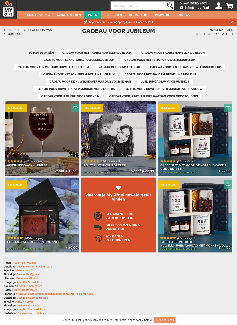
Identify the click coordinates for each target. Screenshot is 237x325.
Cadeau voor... (38, 15)
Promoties (163, 15)
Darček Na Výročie (28, 274)
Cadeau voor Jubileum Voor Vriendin (70, 96)
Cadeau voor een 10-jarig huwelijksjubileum (79, 60)
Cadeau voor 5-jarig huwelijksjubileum (173, 52)
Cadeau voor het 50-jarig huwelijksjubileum (160, 74)
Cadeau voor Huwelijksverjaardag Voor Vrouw (163, 89)
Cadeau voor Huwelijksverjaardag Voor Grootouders (153, 96)
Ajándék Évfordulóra (29, 282)
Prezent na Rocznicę (24, 263)
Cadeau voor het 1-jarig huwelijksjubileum (96, 52)
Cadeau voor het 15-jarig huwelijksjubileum (159, 60)
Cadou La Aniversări (29, 286)
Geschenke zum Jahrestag (32, 298)
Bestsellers (138, 15)
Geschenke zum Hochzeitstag (34, 267)
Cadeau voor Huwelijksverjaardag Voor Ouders (75, 89)
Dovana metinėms (27, 278)
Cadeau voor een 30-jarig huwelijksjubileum (185, 67)
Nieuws (184, 15)
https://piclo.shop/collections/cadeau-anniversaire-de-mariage (54, 294)
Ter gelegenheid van (35, 29)
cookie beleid (144, 320)
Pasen (92, 15)
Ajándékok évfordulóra (31, 309)
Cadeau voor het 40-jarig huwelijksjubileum (79, 74)
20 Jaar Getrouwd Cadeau (119, 67)
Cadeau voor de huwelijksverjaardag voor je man (90, 81)
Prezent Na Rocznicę (24, 290)
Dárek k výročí (24, 271)
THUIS (8, 29)
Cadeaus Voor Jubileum (32, 313)
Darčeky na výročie (28, 306)
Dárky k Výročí (24, 302)
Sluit (231, 22)
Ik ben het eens (165, 320)
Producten (113, 15)
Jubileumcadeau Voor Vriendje (165, 81)
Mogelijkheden (69, 15)
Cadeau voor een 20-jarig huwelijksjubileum (53, 67)
